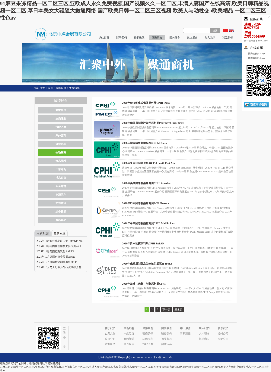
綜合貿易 (61, 211)
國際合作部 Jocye (256, 53)
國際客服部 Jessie (256, 58)
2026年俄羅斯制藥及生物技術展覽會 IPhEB (147, 263)
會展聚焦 (129, 344)
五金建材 (61, 186)
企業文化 (110, 333)
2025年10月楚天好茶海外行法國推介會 (59, 267)
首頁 (50, 88)
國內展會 (174, 37)
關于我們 (121, 37)
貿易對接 (185, 333)
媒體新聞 (129, 338)
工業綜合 (61, 169)
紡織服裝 (61, 118)
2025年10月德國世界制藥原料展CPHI (58, 262)
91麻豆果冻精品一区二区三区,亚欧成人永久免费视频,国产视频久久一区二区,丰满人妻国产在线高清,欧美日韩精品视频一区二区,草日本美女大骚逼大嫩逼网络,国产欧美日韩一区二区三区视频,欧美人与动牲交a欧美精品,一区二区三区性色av (134, 11)
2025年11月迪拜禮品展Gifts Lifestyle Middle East (64, 241)
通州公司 (223, 333)
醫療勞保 (61, 110)
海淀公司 (223, 338)
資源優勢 (110, 344)
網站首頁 (104, 37)
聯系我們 (227, 37)
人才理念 (204, 333)
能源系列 (61, 194)
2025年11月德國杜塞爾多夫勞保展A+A (59, 246)
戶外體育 (61, 135)
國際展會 (157, 37)
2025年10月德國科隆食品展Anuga (56, 256)
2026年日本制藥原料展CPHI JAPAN (143, 243)
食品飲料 (61, 161)
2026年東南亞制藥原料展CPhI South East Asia (149, 163)
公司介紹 (110, 338)
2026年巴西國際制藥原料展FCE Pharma (145, 203)
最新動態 (139, 37)
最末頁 (178, 309)
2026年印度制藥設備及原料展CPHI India (146, 102)
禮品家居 (166, 338)
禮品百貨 (61, 177)
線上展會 (192, 37)
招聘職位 (204, 338)
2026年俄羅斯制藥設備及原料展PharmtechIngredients (153, 123)
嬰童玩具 (166, 344)
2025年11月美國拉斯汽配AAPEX (55, 251)
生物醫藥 (74, 88)
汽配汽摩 (61, 127)
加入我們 (210, 37)
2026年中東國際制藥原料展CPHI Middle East (148, 223)
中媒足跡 (129, 333)
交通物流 (61, 203)
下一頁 (166, 309)
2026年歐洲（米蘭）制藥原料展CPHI (144, 283)
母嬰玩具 (61, 144)
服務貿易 (61, 220)
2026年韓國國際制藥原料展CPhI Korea (144, 143)
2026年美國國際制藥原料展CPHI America (146, 183)
